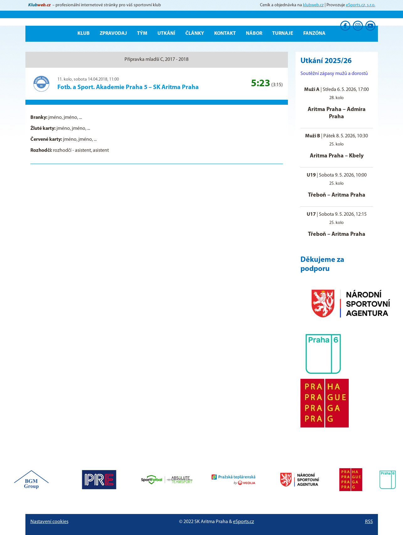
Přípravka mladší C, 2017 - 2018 (156, 59)
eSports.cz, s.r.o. (360, 5)
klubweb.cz (313, 5)
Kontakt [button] (225, 33)
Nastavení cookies (49, 521)
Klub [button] (83, 33)
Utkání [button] (166, 33)
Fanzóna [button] (314, 33)
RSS (369, 521)
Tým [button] (142, 33)
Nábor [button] (254, 33)
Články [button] (194, 33)
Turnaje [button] (282, 33)
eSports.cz (243, 521)
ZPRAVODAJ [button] (113, 33)
